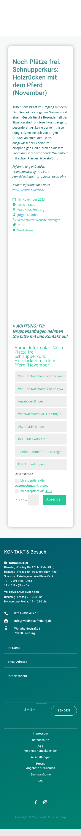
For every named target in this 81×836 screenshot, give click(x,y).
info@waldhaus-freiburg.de (32, 621)
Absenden (54, 499)
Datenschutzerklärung (32, 486)
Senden (63, 710)
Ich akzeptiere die (32, 483)
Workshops (25, 230)
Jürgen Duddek (27, 215)
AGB (48, 491)
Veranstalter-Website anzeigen (38, 220)
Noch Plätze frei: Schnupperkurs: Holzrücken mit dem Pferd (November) (39, 356)
